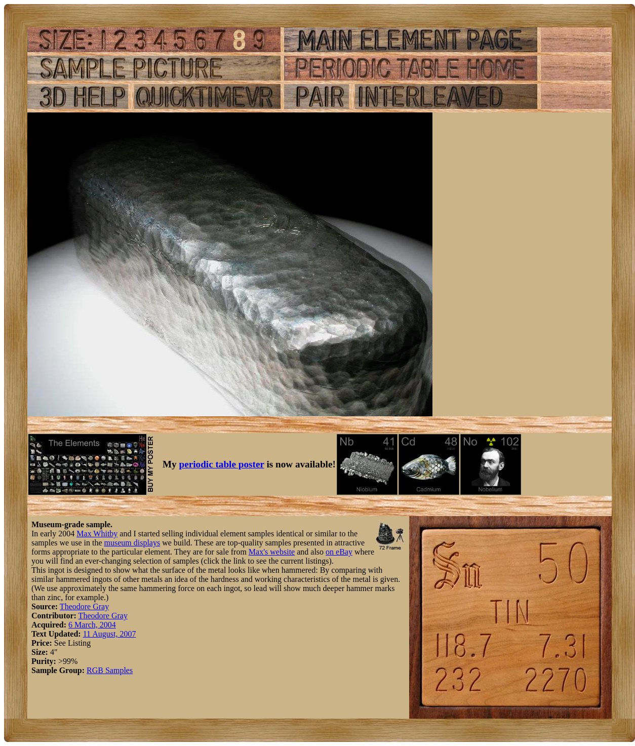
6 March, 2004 (92, 624)
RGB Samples (110, 670)
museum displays (132, 542)
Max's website (272, 551)
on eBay (339, 551)
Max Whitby (96, 533)
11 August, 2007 (109, 634)
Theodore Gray (84, 606)
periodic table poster (221, 464)
